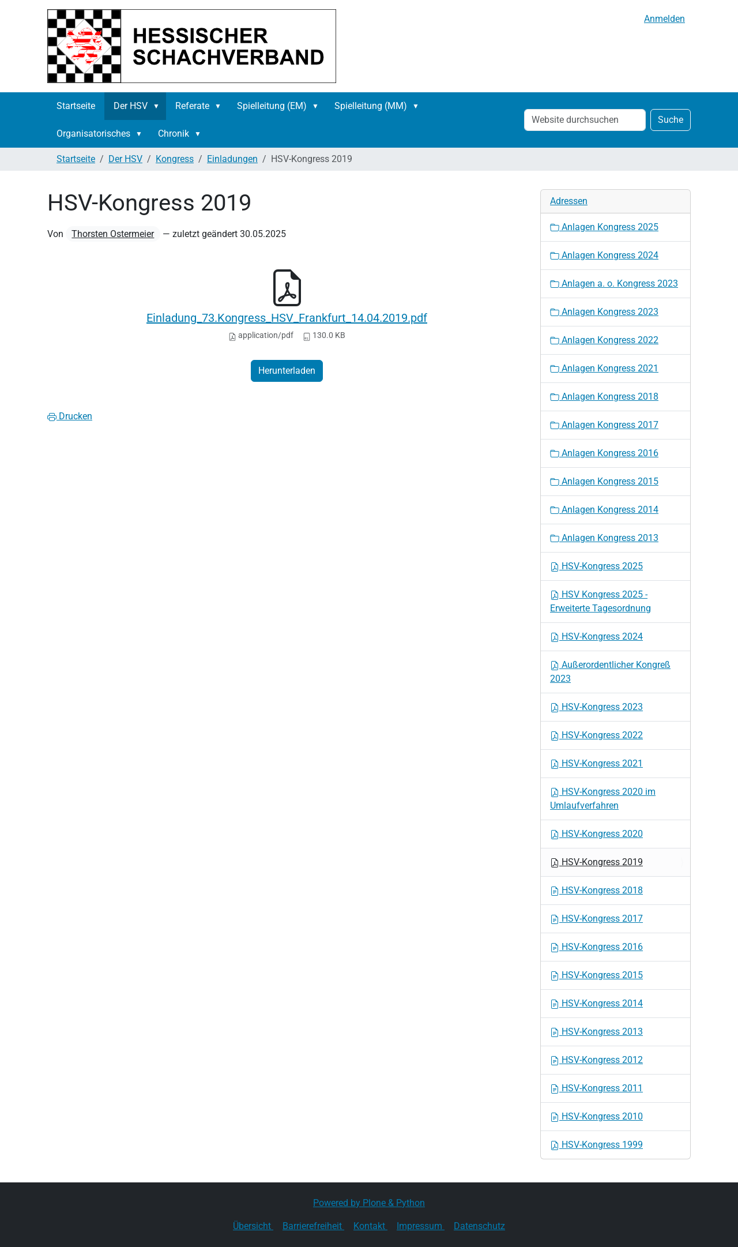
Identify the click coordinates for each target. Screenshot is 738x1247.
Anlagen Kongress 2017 (604, 424)
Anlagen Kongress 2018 (604, 396)
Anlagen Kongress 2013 (604, 537)
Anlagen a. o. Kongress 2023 (614, 283)
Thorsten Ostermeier (112, 233)
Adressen (569, 201)
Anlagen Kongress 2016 (604, 453)
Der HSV (131, 105)
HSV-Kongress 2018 (596, 890)
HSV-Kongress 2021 (596, 763)
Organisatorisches (93, 133)
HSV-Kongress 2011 (596, 1088)
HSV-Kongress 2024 (596, 636)
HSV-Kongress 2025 (596, 566)
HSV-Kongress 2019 (596, 862)
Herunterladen (286, 370)
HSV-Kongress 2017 (596, 918)
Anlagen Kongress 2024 (604, 255)
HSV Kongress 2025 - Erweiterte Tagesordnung (600, 601)
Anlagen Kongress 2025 (604, 226)
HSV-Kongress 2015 (596, 975)
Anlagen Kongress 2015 (604, 481)
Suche (670, 119)
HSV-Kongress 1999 (596, 1144)
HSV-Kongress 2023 (596, 706)
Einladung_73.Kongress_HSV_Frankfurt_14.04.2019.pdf (286, 318)
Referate (192, 105)
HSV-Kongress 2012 (596, 1059)
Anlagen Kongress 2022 (604, 340)
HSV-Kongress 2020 (596, 833)
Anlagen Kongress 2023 (604, 311)
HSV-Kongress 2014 (596, 1003)
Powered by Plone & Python (369, 1202)
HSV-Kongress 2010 (596, 1116)
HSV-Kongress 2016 (596, 946)
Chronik (173, 133)
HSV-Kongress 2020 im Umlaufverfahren (603, 798)
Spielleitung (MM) (370, 105)
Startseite (76, 105)
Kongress (175, 158)
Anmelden (664, 18)
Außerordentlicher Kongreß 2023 (610, 671)
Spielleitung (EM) (272, 105)
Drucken (69, 416)
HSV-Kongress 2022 (596, 735)
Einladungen (232, 158)
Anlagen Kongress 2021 (604, 368)
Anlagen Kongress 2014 (604, 509)
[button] (158, 106)
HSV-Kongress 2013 (596, 1031)
